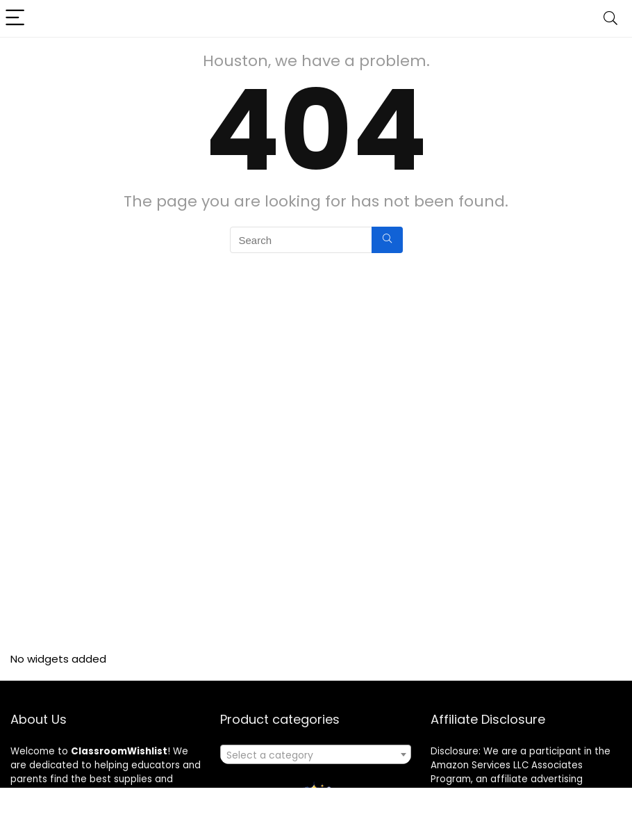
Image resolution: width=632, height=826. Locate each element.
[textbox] (315, 755)
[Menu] (16, 18)
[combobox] (315, 754)
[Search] (610, 18)
